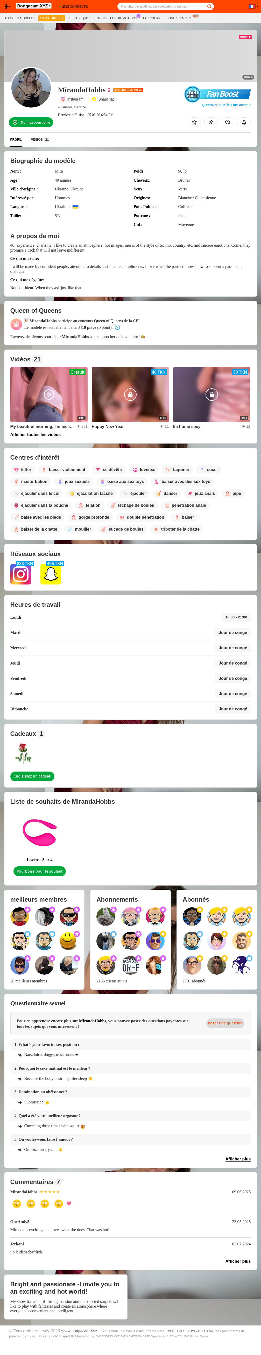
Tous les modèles (19, 18)
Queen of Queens (108, 321)
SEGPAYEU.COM (198, 1331)
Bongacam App (180, 17)
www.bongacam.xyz (79, 1330)
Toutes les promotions (118, 17)
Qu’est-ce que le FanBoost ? (226, 105)
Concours (151, 18)
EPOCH (171, 1331)
